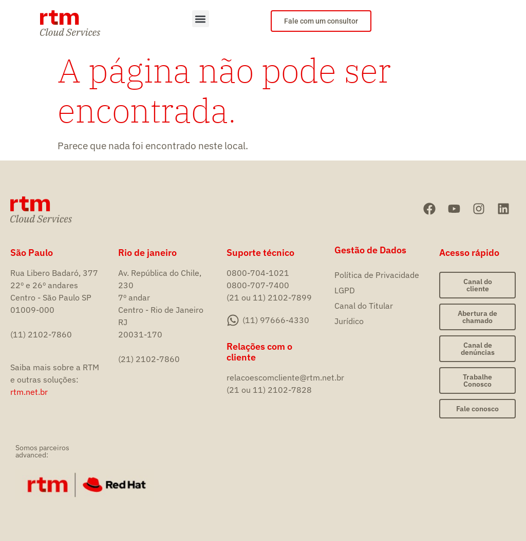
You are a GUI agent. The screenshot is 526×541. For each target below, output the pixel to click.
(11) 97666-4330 (275, 320)
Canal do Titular (363, 305)
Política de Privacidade (376, 275)
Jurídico (349, 321)
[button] (200, 18)
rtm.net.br (29, 392)
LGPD (344, 290)
